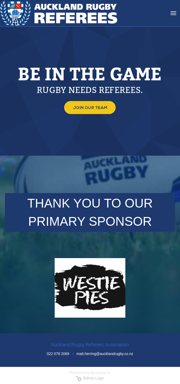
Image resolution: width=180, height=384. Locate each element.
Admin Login (90, 378)
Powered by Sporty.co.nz (90, 373)
